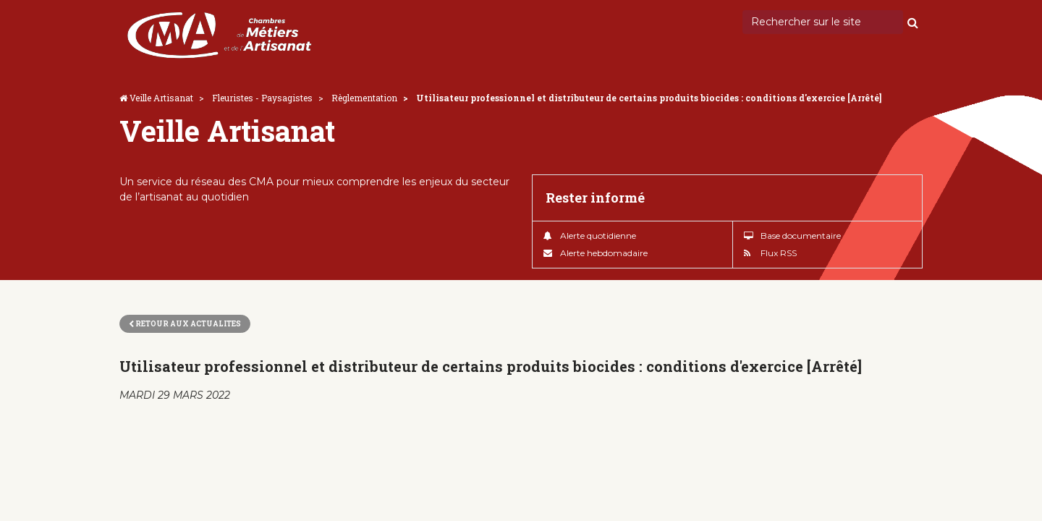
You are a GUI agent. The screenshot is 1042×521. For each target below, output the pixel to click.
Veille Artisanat (161, 97)
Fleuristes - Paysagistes (262, 97)
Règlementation (364, 97)
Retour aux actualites (185, 324)
